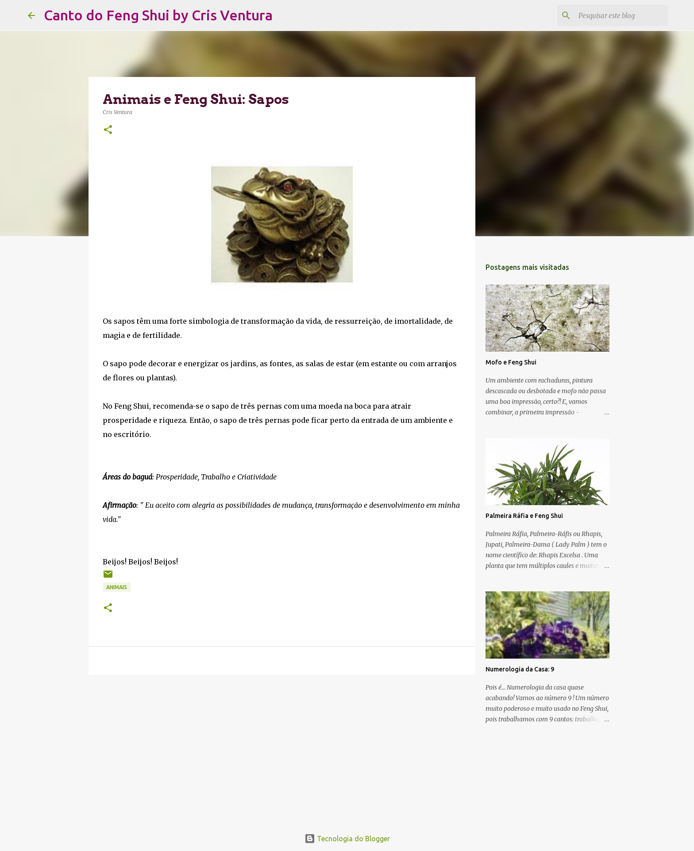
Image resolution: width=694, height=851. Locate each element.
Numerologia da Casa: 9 (520, 669)
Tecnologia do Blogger (347, 839)
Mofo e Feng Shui (511, 362)
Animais (116, 587)
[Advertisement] (282, 750)
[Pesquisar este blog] (621, 15)
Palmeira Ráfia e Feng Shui (524, 515)
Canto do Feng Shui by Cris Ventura (158, 15)
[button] (108, 130)
